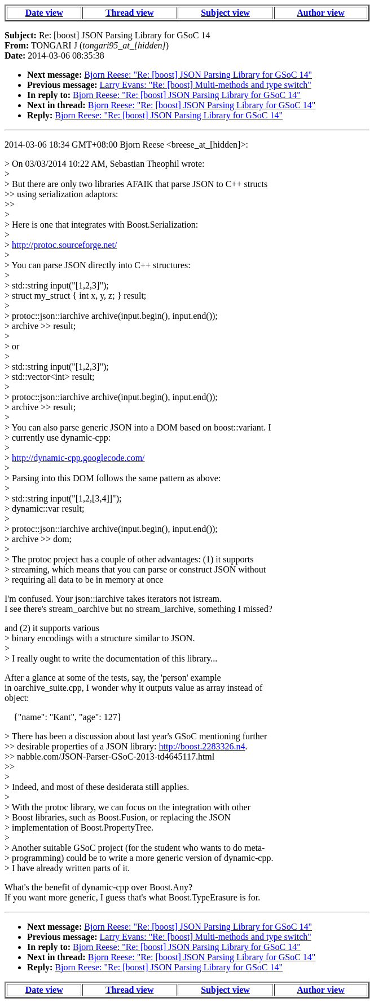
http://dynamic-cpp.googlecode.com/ (78, 458)
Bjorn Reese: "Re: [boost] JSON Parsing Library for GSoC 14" (198, 74)
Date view (44, 12)
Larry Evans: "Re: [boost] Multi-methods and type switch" (205, 85)
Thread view (129, 12)
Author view (321, 12)
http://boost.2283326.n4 (202, 746)
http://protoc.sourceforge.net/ (64, 245)
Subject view (225, 12)
